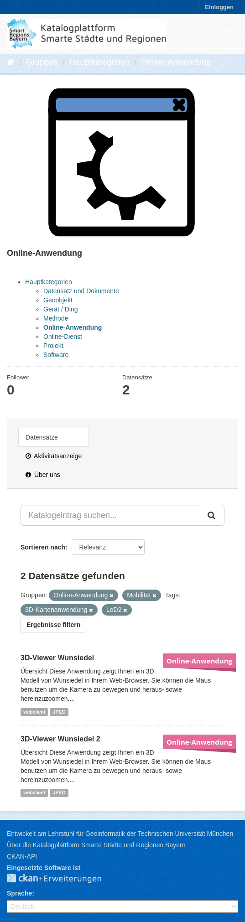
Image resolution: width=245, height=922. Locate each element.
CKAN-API (22, 856)
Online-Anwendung (176, 62)
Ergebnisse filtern (53, 624)
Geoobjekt (58, 300)
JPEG (59, 712)
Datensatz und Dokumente (81, 291)
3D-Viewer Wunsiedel (57, 658)
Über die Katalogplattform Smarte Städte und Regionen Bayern (96, 845)
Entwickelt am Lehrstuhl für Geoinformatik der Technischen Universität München (120, 833)
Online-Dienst (62, 336)
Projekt (53, 345)
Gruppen (42, 62)
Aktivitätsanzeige (54, 456)
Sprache (19, 893)
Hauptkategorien (99, 62)
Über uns (43, 474)
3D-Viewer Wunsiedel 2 (60, 739)
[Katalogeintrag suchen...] (110, 515)
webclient (34, 712)
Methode (55, 318)
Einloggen (219, 7)
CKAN (61, 878)
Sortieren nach (43, 547)
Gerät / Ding (60, 309)
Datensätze (42, 437)
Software (55, 354)
